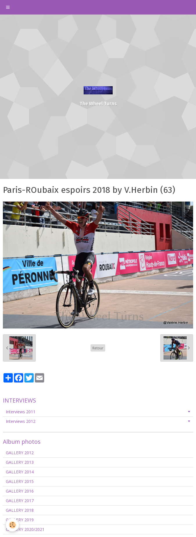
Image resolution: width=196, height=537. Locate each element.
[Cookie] (12, 524)
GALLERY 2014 (20, 472)
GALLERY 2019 (20, 519)
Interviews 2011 (20, 411)
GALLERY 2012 (20, 452)
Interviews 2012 (20, 421)
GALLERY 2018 (20, 510)
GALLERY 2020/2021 (25, 529)
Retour (97, 348)
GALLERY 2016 (20, 491)
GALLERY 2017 (20, 500)
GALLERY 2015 (20, 481)
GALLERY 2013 (20, 462)
